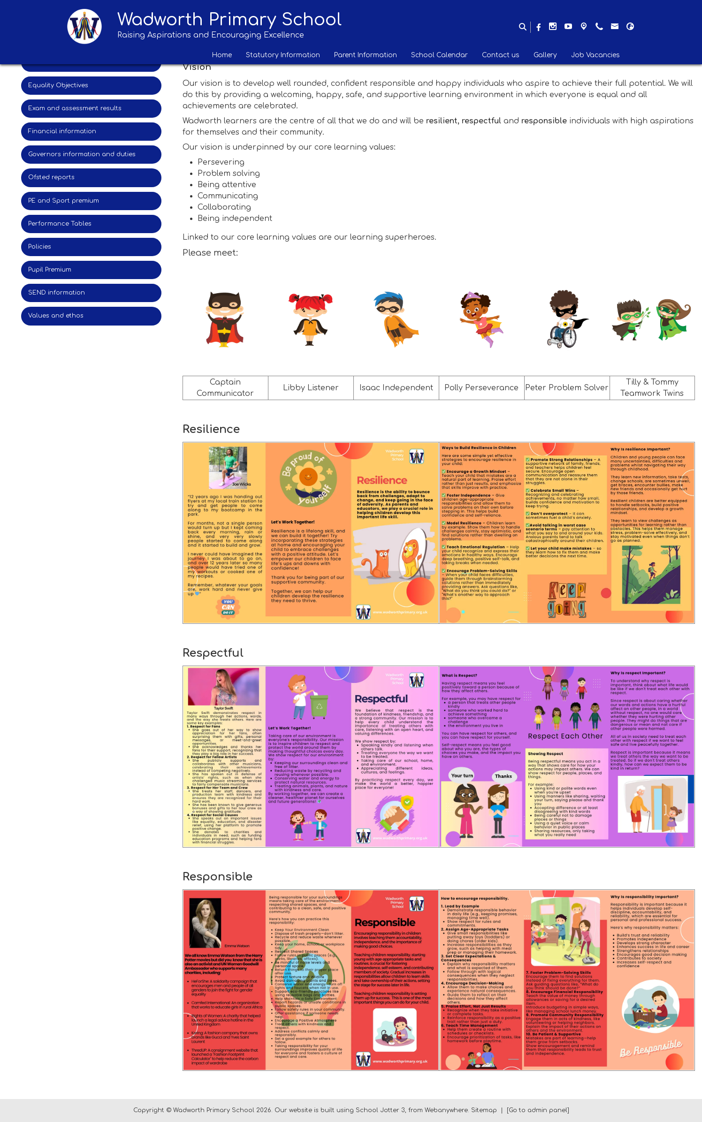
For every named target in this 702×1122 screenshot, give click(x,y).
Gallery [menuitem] (545, 55)
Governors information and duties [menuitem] (82, 154)
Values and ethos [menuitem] (56, 315)
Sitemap (484, 1110)
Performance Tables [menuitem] (60, 223)
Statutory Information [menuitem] (283, 55)
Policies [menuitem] (39, 246)
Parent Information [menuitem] (365, 55)
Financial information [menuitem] (62, 131)
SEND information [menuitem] (56, 292)
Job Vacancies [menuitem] (595, 55)
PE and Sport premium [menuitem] (63, 200)
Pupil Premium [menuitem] (49, 269)
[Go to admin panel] (538, 1110)
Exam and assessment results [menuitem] (75, 108)
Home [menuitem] (222, 55)
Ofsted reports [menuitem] (51, 177)
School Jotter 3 (380, 1110)
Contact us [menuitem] (500, 55)
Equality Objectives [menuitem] (58, 85)
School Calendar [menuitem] (439, 55)
